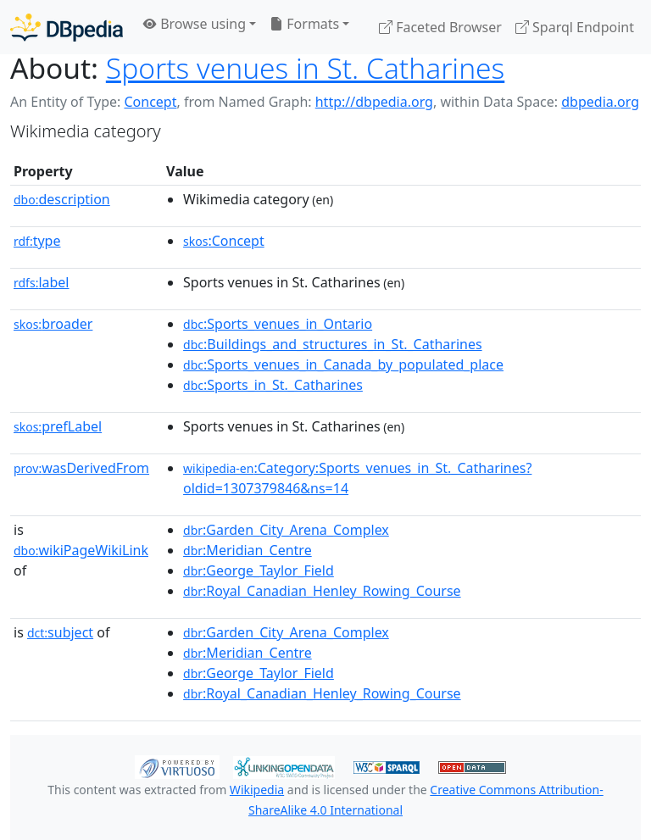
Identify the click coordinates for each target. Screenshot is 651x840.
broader (53, 323)
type (37, 240)
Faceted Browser (440, 27)
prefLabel (58, 426)
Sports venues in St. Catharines (305, 67)
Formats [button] (304, 23)
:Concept (223, 240)
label (42, 282)
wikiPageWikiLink (81, 550)
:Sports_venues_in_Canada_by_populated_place (343, 364)
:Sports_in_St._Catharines (273, 384)
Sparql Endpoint (574, 27)
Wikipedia (257, 790)
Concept (150, 101)
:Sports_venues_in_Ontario (277, 323)
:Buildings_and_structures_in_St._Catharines (332, 344)
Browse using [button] (194, 23)
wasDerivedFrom (81, 468)
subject (60, 632)
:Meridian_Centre (247, 550)
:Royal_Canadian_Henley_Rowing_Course (322, 590)
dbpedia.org (600, 101)
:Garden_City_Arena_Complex (286, 529)
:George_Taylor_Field (258, 570)
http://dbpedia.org (374, 101)
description (62, 199)
